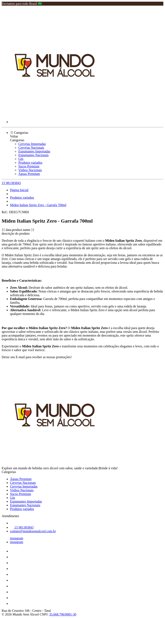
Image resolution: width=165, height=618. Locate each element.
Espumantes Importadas (34, 151)
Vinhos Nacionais (30, 170)
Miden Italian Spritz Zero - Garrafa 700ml (38, 205)
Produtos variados (30, 162)
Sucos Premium (28, 166)
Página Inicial (19, 190)
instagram (16, 538)
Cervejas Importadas (32, 144)
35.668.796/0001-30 (62, 614)
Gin (20, 159)
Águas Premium (29, 174)
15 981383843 (11, 183)
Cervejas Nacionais (31, 147)
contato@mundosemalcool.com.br (33, 531)
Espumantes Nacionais (33, 155)
